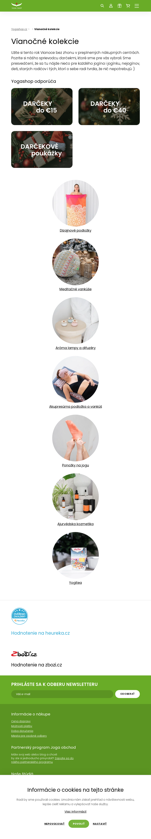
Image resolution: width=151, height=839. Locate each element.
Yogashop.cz (19, 29)
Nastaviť (100, 824)
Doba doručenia (22, 731)
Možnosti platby (21, 726)
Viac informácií (75, 811)
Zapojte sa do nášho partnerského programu (42, 760)
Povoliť (79, 824)
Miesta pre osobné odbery (29, 736)
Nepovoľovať (54, 824)
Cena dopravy (21, 721)
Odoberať (127, 694)
